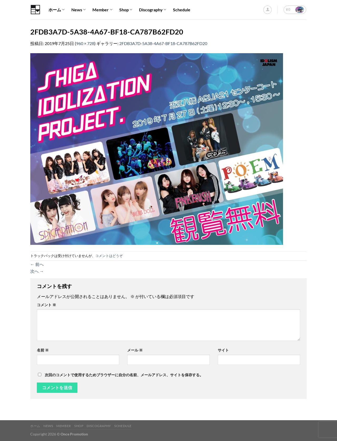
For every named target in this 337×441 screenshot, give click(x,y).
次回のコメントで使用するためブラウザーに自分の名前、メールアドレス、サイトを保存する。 (124, 375)
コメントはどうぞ (109, 256)
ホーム (56, 9)
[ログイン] (267, 10)
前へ (37, 264)
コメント (46, 305)
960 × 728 (85, 43)
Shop (125, 9)
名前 (43, 350)
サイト (223, 350)
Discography (152, 9)
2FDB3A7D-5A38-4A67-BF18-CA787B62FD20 (163, 43)
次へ (37, 271)
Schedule (181, 9)
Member (102, 9)
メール (135, 350)
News (78, 9)
